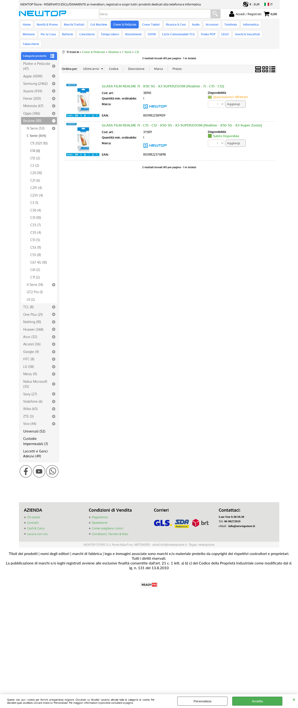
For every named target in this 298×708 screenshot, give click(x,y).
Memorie (266, 25)
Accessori (208, 25)
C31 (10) (35, 210)
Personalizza (202, 701)
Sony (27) (30, 387)
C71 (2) (35, 270)
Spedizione (99, 516)
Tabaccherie (252, 36)
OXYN (132, 36)
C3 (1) (34, 196)
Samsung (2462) (35, 76)
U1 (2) (31, 292)
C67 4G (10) (38, 255)
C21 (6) (35, 173)
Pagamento (100, 510)
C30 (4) (35, 203)
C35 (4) (35, 225)
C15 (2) (35, 151)
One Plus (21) (33, 307)
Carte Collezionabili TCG (157, 36)
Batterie (49, 36)
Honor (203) (32, 91)
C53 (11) (35, 240)
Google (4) (31, 345)
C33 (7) (35, 218)
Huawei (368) (33, 322)
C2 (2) (34, 158)
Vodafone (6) (32, 394)
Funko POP (187, 36)
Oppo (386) (31, 106)
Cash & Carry (35, 521)
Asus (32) (30, 330)
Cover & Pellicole (123, 25)
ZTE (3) (28, 409)
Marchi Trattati (73, 25)
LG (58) (28, 359)
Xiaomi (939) (32, 84)
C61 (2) (35, 263)
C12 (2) (35, 143)
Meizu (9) (30, 367)
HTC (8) (28, 352)
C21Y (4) (36, 181)
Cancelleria (68, 36)
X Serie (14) (35, 277)
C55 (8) (35, 248)
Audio (193, 25)
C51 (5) (35, 233)
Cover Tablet (149, 25)
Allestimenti (113, 36)
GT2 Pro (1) (35, 285)
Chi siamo (33, 510)
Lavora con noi (37, 527)
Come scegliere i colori (107, 521)
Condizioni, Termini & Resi (110, 527)
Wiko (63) (30, 402)
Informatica (247, 25)
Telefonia (227, 25)
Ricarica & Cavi (173, 25)
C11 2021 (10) (39, 136)
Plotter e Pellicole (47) (36, 59)
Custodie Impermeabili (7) (35, 434)
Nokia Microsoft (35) (35, 376)
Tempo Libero (90, 36)
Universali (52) (34, 424)
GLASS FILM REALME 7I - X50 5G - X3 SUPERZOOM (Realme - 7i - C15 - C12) (163, 79)
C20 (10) (36, 166)
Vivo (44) (29, 417)
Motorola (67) (33, 99)
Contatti (33, 516)
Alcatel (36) (31, 337)
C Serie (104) (36, 128)
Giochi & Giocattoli (225, 36)
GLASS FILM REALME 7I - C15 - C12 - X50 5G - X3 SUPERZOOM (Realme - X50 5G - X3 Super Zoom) (182, 118)
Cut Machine (97, 25)
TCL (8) (28, 300)
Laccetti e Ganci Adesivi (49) (35, 446)
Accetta (257, 701)
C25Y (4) (36, 188)
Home (27, 25)
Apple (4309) (32, 69)
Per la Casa (30, 36)
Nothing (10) (32, 315)
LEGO (204, 36)
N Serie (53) (35, 121)
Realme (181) (32, 114)
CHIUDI (294, 699)
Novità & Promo (47, 25)
